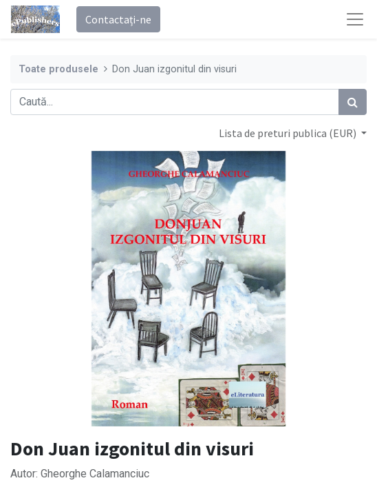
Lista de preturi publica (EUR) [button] (288, 133)
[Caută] (352, 102)
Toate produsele (58, 69)
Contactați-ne (118, 19)
